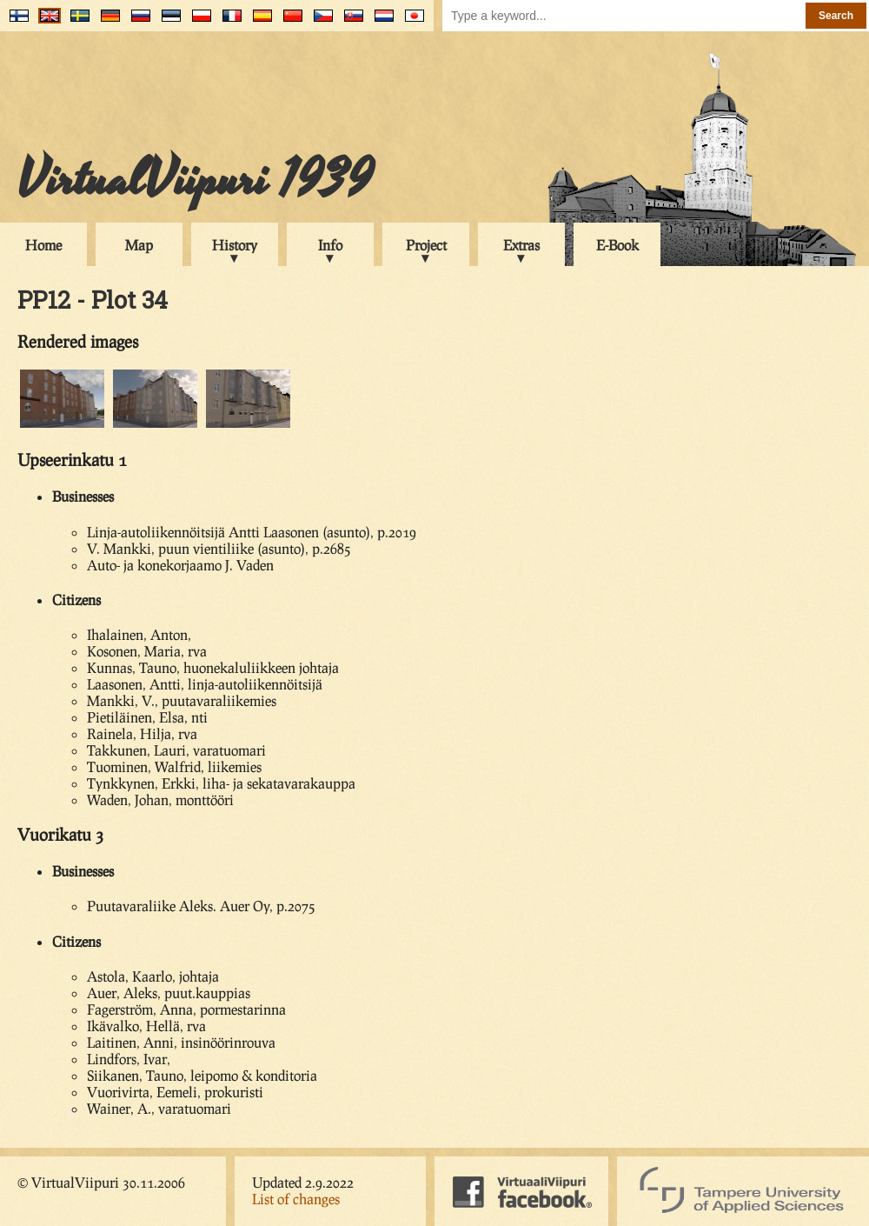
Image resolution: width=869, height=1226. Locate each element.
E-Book (617, 245)
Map (139, 245)
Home (43, 245)
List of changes (296, 1198)
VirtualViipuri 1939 (195, 180)
